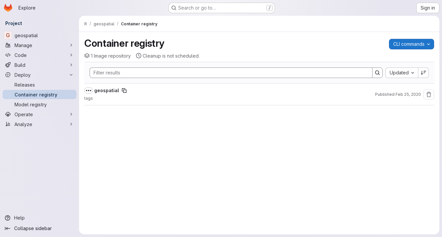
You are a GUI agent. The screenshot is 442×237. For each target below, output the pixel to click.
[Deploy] (39, 74)
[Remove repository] (429, 94)
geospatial (106, 90)
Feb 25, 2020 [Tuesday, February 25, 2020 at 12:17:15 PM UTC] (408, 94)
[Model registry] (39, 104)
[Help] (39, 218)
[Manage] (39, 45)
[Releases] (39, 84)
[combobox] (401, 72)
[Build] (39, 64)
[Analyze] (39, 124)
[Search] (228, 73)
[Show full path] (88, 90)
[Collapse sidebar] (39, 228)
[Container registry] (39, 94)
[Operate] (39, 114)
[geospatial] (39, 35)
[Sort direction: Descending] (423, 72)
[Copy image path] (124, 90)
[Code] (39, 55)
